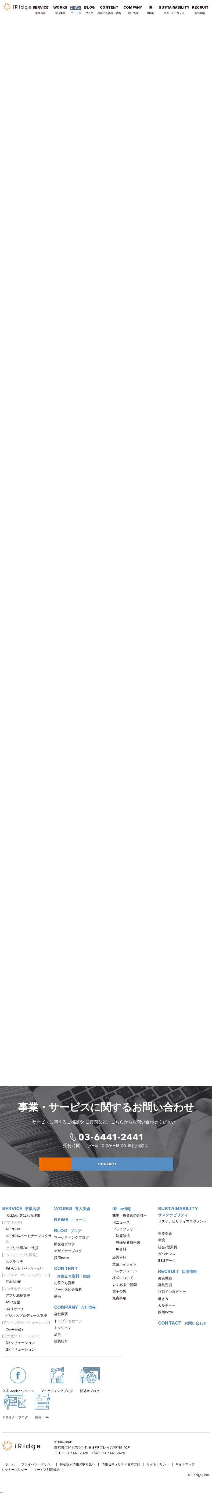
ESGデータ (168, 1263)
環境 (163, 1243)
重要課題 (166, 1236)
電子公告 (121, 1294)
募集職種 (167, 1281)
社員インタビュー (173, 1294)
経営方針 (121, 1260)
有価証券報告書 (128, 1245)
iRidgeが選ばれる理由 (25, 1218)
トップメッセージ (69, 1323)
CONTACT (133, 1166)
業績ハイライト (126, 1267)
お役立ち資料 (66, 1285)
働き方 (165, 1301)
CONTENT (109, 11)
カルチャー (168, 1308)
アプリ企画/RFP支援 (24, 1251)
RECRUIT (200, 11)
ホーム (10, 1468)
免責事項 (121, 1301)
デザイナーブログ (68, 1254)
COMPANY (133, 11)
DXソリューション (22, 1345)
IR (151, 11)
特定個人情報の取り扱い (83, 1468)
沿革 (59, 1337)
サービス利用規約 (78, 1473)
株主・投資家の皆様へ (131, 1218)
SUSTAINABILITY (174, 11)
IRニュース (122, 1225)
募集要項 (166, 1288)
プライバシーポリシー (40, 1468)
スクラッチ (16, 1264)
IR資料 (121, 1252)
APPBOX (15, 1232)
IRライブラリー (126, 1232)
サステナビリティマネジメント (182, 1226)
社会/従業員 (169, 1249)
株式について (124, 1280)
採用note (61, 1260)
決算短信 (123, 1238)
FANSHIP (16, 1284)
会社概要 (62, 1317)
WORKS (60, 11)
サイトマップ (12, 1473)
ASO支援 (15, 1305)
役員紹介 (62, 1344)
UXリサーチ (17, 1312)
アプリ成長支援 (20, 1298)
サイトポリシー (170, 1468)
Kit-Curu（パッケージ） (27, 1271)
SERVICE (41, 11)
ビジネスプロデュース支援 (28, 1318)
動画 (59, 1299)
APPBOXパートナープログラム (29, 1241)
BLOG (89, 11)
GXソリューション (22, 1352)
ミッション (64, 1330)
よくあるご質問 (126, 1287)
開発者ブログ (64, 1247)
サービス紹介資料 (69, 1292)
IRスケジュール (126, 1274)
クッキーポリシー (44, 1473)
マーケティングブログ (73, 1240)
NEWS (76, 11)
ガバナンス (168, 1256)
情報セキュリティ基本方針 (130, 1468)
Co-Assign (17, 1332)
